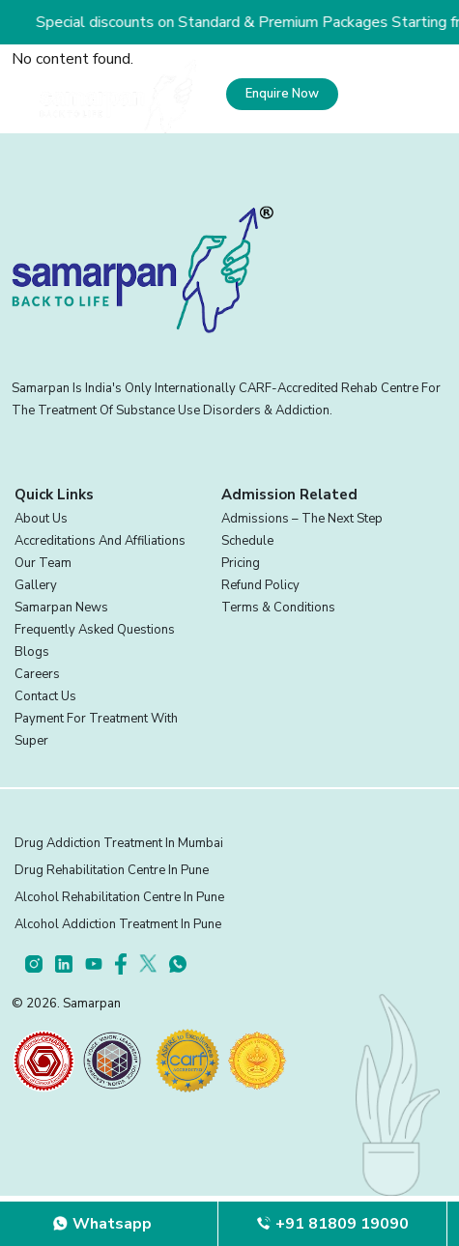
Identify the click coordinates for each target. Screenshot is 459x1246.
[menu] (393, 93)
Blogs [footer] (31, 652)
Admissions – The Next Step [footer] (302, 518)
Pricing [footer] (240, 563)
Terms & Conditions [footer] (278, 607)
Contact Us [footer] (45, 696)
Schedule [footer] (247, 541)
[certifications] (43, 1061)
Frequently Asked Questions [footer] (94, 629)
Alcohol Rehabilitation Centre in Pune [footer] (119, 897)
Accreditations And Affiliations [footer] (100, 541)
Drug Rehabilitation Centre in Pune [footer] (111, 870)
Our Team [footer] (43, 563)
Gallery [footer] (35, 585)
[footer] (40, 964)
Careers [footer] (37, 674)
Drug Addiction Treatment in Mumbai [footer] (118, 843)
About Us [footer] (41, 518)
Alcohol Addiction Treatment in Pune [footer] (117, 924)
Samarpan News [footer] (61, 607)
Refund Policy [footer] (260, 585)
